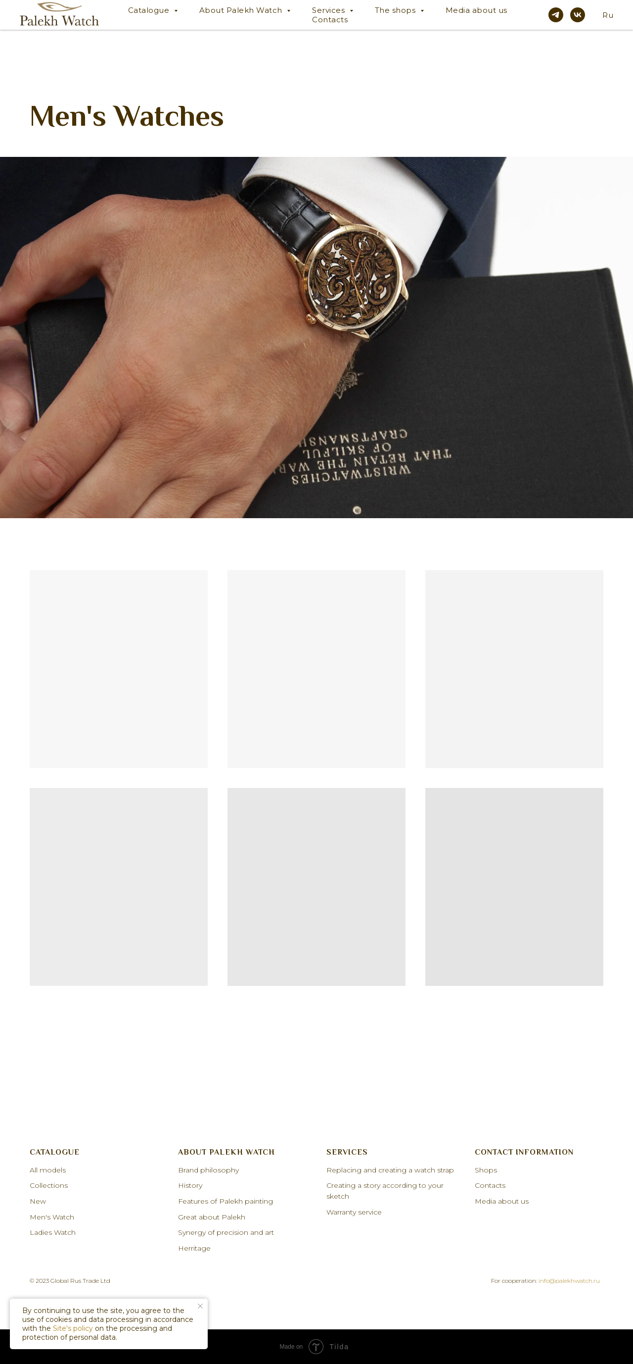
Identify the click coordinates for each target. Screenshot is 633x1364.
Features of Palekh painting (225, 1201)
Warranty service (354, 1212)
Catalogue (150, 10)
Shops (486, 1170)
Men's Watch (52, 1217)
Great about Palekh (211, 1217)
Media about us (476, 10)
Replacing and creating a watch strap (390, 1170)
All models (48, 1170)
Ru (607, 15)
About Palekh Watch (242, 10)
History (190, 1185)
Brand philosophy (208, 1170)
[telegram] (555, 14)
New (38, 1201)
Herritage (194, 1248)
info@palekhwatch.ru (569, 1280)
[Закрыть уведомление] (200, 1306)
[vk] (577, 14)
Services (329, 10)
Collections (49, 1185)
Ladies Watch (53, 1232)
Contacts (330, 19)
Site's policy (73, 1328)
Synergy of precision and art (226, 1232)
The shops (396, 10)
